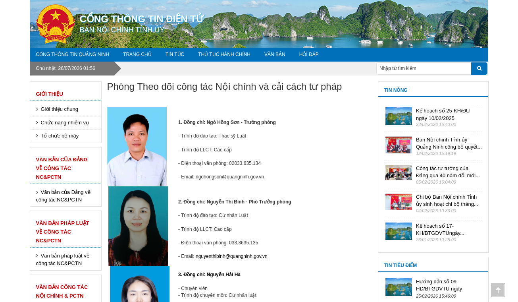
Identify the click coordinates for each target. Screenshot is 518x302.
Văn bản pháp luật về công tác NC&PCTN (62, 232)
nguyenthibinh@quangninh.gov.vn (232, 256)
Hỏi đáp (309, 54)
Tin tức (175, 54)
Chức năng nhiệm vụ (65, 123)
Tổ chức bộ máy (60, 136)
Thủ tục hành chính (224, 54)
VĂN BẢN (274, 54)
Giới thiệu (49, 94)
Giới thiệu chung (60, 109)
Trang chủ (137, 54)
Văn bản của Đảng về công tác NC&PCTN (62, 168)
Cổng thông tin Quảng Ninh (73, 54)
